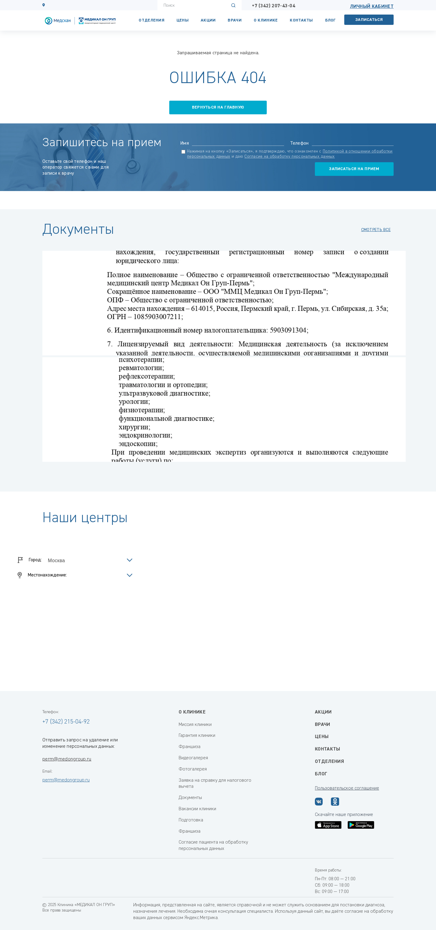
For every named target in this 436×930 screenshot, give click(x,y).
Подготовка (191, 820)
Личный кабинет (372, 6)
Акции (208, 20)
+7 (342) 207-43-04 (273, 6)
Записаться (369, 20)
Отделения (151, 20)
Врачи (234, 20)
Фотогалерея (193, 769)
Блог (330, 20)
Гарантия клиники (197, 735)
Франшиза (189, 746)
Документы (190, 797)
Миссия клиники (195, 724)
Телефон (299, 143)
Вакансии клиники (197, 809)
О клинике (266, 20)
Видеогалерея (193, 758)
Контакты (327, 749)
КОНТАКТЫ (301, 20)
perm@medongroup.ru (66, 759)
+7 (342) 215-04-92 (66, 722)
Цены (183, 20)
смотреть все (376, 230)
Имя (184, 143)
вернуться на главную (218, 107)
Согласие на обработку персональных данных (289, 156)
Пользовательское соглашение (347, 788)
